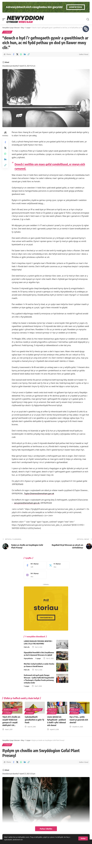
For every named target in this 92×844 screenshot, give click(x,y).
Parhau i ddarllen (46, 829)
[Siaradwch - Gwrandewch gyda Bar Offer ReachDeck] (86, 29)
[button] (83, 838)
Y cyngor (7, 32)
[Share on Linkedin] (24, 54)
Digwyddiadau (28, 658)
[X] (57, 565)
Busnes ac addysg (10, 709)
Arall (28, 709)
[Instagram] (34, 574)
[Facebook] (34, 565)
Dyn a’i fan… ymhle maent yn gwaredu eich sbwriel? (79, 720)
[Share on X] (17, 54)
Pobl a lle (26, 647)
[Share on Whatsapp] (21, 54)
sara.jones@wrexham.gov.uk (27, 503)
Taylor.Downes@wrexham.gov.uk (39, 493)
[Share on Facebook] (13, 54)
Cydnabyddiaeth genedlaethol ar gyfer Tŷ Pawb (34, 720)
